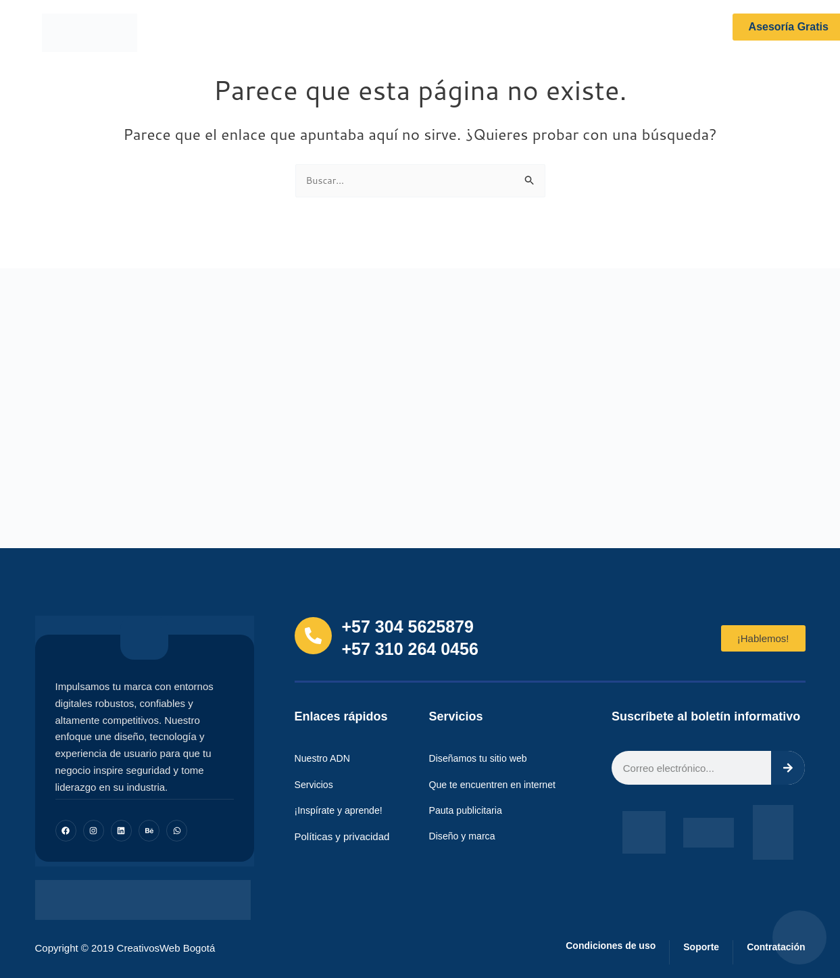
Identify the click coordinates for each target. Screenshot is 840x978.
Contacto (568, 33)
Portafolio (499, 33)
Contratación (772, 947)
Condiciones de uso (590, 946)
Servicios (357, 33)
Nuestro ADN (281, 33)
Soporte (690, 947)
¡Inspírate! (428, 33)
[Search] (788, 769)
